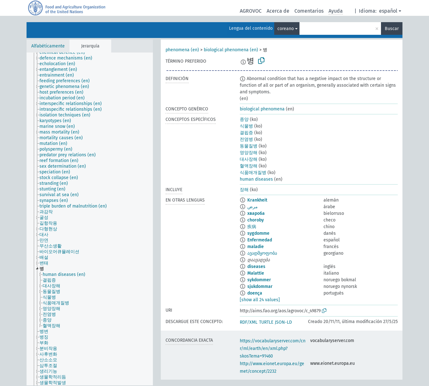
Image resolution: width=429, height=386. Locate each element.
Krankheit (257, 200)
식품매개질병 (253, 172)
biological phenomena (262, 109)
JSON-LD (283, 322)
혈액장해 (248, 166)
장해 (244, 189)
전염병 (246, 139)
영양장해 (248, 152)
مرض (252, 206)
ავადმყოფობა (262, 253)
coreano (285, 28)
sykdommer (259, 280)
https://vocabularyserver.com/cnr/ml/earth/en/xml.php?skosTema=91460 (272, 348)
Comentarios (308, 11)
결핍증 (246, 132)
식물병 (246, 126)
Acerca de (278, 11)
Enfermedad (259, 240)
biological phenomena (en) (231, 50)
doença (254, 293)
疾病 (251, 226)
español (388, 11)
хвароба (256, 213)
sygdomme (258, 233)
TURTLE (266, 322)
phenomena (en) (182, 50)
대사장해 (248, 159)
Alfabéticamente (48, 46)
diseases (256, 266)
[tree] (90, 219)
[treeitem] (65, 52)
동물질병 (248, 146)
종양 (244, 119)
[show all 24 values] (260, 299)
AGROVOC (251, 11)
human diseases (256, 179)
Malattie (255, 273)
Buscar (392, 28)
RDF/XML (248, 322)
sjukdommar (260, 286)
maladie (255, 246)
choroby (255, 220)
